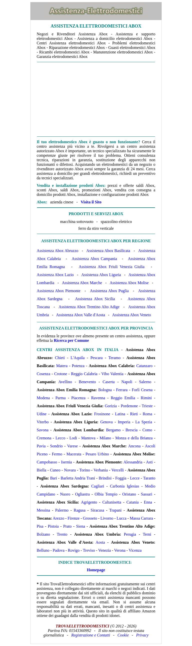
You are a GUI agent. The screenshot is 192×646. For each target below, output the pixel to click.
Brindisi (105, 478)
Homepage (96, 570)
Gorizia (111, 406)
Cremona (44, 438)
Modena (43, 398)
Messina (43, 510)
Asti (149, 462)
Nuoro (65, 494)
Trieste (147, 406)
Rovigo (74, 550)
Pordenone (129, 406)
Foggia (120, 478)
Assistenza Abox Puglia (109, 291)
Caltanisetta (111, 502)
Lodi (73, 438)
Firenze (74, 518)
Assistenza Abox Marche (82, 283)
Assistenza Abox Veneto (131, 315)
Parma (61, 398)
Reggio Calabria (84, 374)
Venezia (104, 550)
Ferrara (122, 390)
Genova (106, 422)
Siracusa (97, 510)
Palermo (61, 510)
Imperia (124, 422)
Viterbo (43, 422)
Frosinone (102, 414)
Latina (120, 414)
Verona (119, 550)
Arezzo (58, 518)
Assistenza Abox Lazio (55, 275)
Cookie (123, 635)
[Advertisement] (96, 99)
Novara (70, 470)
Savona (42, 430)
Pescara (96, 358)
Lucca (121, 518)
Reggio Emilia (123, 398)
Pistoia (53, 526)
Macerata (74, 454)
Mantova (88, 438)
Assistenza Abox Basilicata (108, 251)
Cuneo (55, 470)
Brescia (132, 430)
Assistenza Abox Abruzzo (57, 251)
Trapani (115, 510)
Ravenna (98, 398)
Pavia (41, 446)
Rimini (146, 398)
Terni (147, 534)
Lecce (135, 478)
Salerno (145, 382)
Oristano (129, 494)
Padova (58, 550)
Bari (53, 478)
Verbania (101, 470)
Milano (105, 438)
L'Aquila (77, 358)
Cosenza (43, 374)
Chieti (60, 358)
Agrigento (89, 502)
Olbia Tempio (106, 494)
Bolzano (43, 534)
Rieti (134, 414)
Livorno (107, 518)
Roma (147, 414)
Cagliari (97, 486)
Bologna (105, 390)
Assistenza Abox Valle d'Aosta (80, 315)
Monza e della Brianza (133, 438)
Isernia (66, 462)
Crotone (60, 374)
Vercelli (118, 470)
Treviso (89, 550)
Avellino (65, 382)
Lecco (60, 438)
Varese (72, 446)
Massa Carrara (141, 518)
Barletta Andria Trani (78, 478)
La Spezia (143, 422)
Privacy (142, 635)
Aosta (100, 542)
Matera (62, 366)
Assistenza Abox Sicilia (95, 299)
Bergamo (113, 430)
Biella (41, 470)
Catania (132, 502)
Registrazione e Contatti (90, 635)
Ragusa (80, 510)
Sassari (146, 494)
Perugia (130, 534)
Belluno (43, 550)
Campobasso (47, 462)
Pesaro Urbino (97, 454)
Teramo (114, 358)
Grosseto (90, 518)
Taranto (149, 478)
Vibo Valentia (112, 374)
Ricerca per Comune (71, 340)
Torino (85, 470)
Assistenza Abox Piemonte (58, 291)
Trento (62, 534)
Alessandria (133, 462)
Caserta (109, 382)
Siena (80, 526)
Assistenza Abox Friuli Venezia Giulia (111, 267)
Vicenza (135, 550)
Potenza (78, 366)
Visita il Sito (91, 202)
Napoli (127, 382)
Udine (41, 414)
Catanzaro (144, 366)
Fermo (57, 454)
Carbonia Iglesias (124, 486)
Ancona (134, 446)
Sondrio (56, 446)
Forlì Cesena (142, 390)
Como (147, 430)
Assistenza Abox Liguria (101, 275)
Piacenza (78, 398)
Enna (148, 502)
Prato (67, 526)
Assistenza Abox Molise (129, 283)
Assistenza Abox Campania (94, 259)
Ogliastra (82, 494)
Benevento (87, 382)
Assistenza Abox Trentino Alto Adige (89, 307)
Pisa (40, 526)
